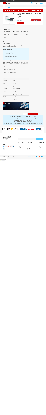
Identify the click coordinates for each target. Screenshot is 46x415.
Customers (31, 5)
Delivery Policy (28, 149)
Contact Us (35, 113)
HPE (17, 20)
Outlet (27, 144)
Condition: (18, 17)
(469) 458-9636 (6, 0)
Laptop (40, 147)
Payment (29, 113)
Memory (40, 146)
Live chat (15, 0)
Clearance (26, 5)
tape (4, 44)
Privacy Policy (28, 147)
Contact (36, 5)
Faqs (19, 146)
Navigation (4, 6)
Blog (27, 152)
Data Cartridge (16, 34)
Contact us (20, 147)
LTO (21, 20)
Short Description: (19, 19)
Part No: (18, 16)
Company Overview (21, 143)
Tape (14, 31)
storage (27, 34)
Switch (40, 148)
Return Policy (28, 148)
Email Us (11, 0)
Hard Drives (40, 143)
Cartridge (17, 31)
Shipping (25, 113)
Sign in (37, 3)
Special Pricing (7, 8)
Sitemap (20, 148)
